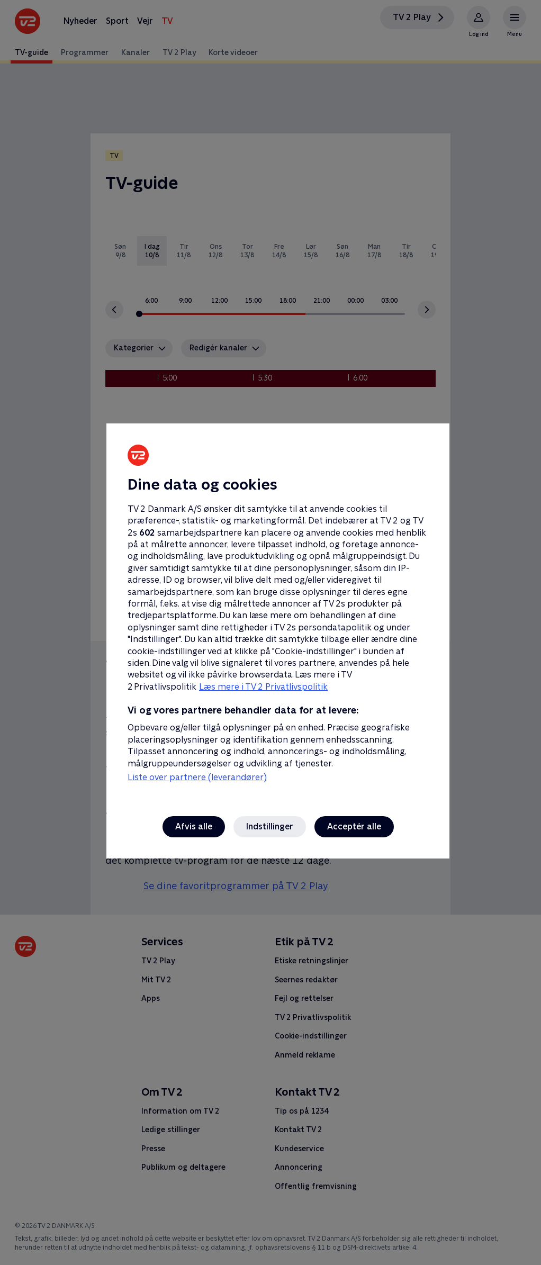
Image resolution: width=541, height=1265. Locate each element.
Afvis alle (193, 826)
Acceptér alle (354, 826)
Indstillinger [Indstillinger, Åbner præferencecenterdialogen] (269, 826)
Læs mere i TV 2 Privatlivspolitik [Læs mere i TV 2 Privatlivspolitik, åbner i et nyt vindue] (263, 687)
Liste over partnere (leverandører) (197, 777)
